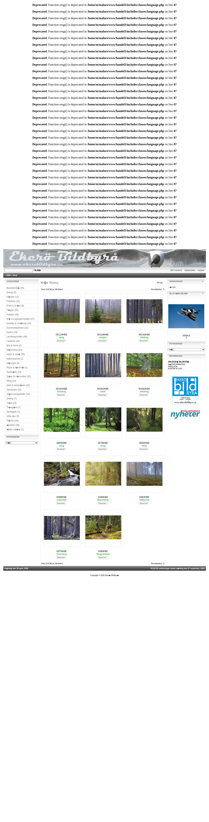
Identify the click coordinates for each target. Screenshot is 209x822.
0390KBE (103, 551)
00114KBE (61, 334)
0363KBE (144, 497)
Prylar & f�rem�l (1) (17, 367)
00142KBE (144, 334)
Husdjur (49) (13, 314)
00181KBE (61, 388)
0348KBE (103, 497)
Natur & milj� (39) (16, 354)
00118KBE (103, 334)
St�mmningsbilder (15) (18, 394)
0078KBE (103, 442)
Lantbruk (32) (13, 341)
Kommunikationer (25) (17, 328)
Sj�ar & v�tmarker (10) (19, 376)
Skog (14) (11, 381)
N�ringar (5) (13, 363)
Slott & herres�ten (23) (18, 385)
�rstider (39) (13, 425)
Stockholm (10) (14, 389)
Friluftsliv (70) (13, 301)
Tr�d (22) (12, 403)
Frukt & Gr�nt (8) (15, 305)
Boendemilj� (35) (15, 288)
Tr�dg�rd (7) (14, 407)
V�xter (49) (13, 420)
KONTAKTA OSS (175, 369)
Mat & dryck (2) (14, 345)
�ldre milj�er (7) (15, 429)
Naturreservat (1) (15, 358)
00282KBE (144, 388)
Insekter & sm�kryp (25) (19, 323)
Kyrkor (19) (12, 332)
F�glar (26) (12, 310)
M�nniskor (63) (14, 350)
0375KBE (62, 551)
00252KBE (103, 388)
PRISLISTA (172, 367)
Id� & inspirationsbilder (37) (20, 319)
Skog (15, 275)
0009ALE (186, 336)
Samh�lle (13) (14, 372)
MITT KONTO (176, 270)
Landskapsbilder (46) (17, 336)
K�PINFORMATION (176, 364)
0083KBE (144, 442)
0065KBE (62, 442)
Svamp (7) (12, 398)
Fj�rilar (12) (13, 297)
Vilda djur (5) (13, 416)
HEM (8, 275)
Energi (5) (11, 292)
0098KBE (62, 497)
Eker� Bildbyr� (112, 575)
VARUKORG (190, 270)
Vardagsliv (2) (13, 412)
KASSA (201, 270)
